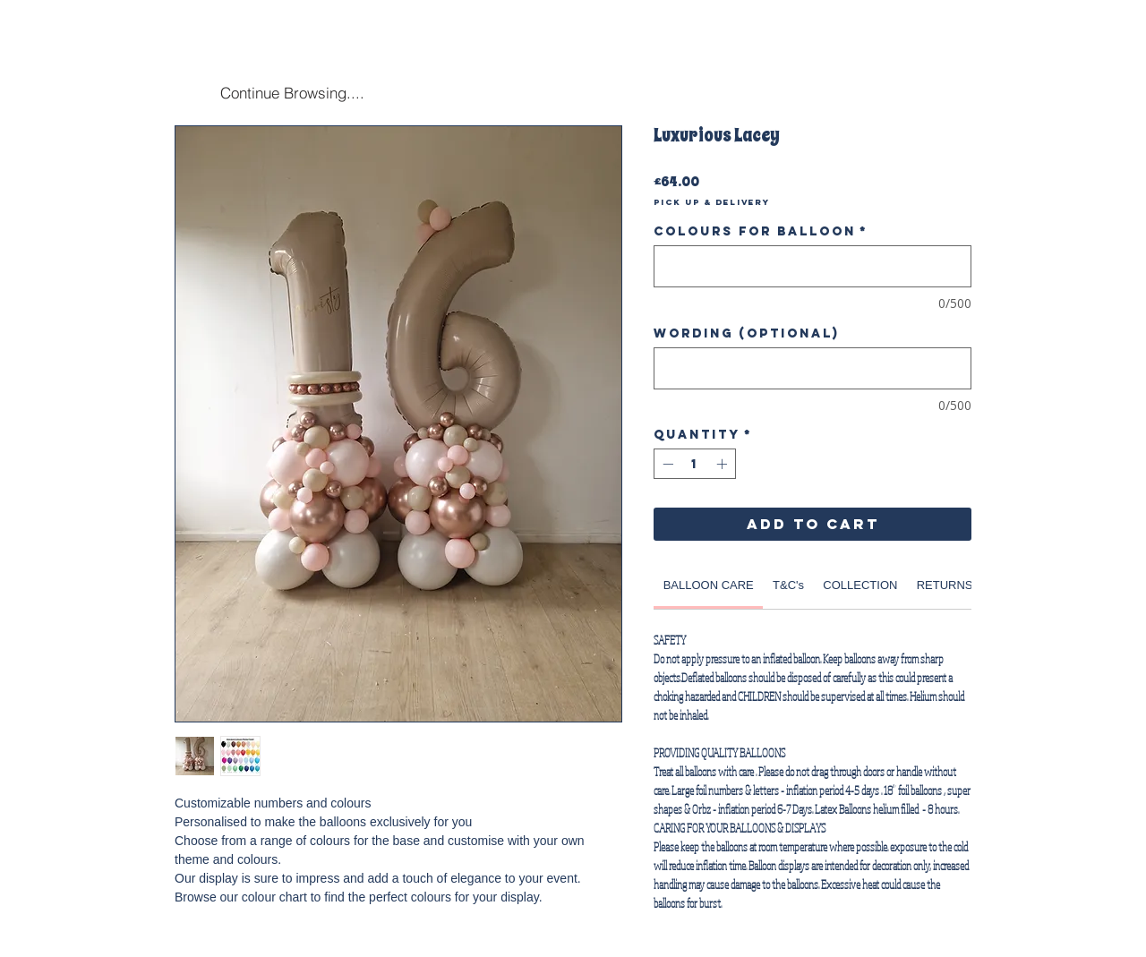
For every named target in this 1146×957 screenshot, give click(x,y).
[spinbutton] (695, 463)
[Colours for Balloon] (812, 266)
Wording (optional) (746, 333)
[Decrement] (666, 463)
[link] (708, 585)
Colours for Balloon (761, 231)
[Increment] (723, 463)
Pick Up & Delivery (712, 202)
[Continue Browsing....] (292, 92)
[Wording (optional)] (812, 368)
